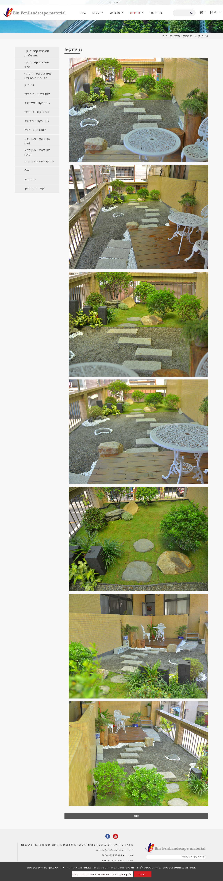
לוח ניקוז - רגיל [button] (35, 129)
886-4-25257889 (112, 855)
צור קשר (156, 12)
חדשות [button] (135, 12)
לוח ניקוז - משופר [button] (36, 120)
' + (124, 855)
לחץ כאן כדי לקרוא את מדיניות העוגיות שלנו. (102, 874)
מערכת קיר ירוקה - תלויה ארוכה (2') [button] (37, 76)
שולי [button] (27, 170)
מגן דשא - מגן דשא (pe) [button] (37, 141)
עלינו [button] (96, 12)
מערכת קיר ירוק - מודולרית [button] (36, 53)
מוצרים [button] (115, 12)
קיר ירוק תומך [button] (34, 188)
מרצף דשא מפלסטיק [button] (39, 161)
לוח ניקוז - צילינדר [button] (37, 102)
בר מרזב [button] (30, 179)
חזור (136, 815)
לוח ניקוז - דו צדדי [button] (37, 112)
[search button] (191, 14)
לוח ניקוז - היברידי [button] (37, 94)
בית (84, 12)
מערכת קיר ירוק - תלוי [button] (36, 64)
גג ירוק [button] (29, 85)
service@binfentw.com (110, 850)
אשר (141, 874)
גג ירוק (188, 36)
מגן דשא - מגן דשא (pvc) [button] (37, 152)
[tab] (37, 52)
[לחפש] (184, 13)
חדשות (175, 36)
